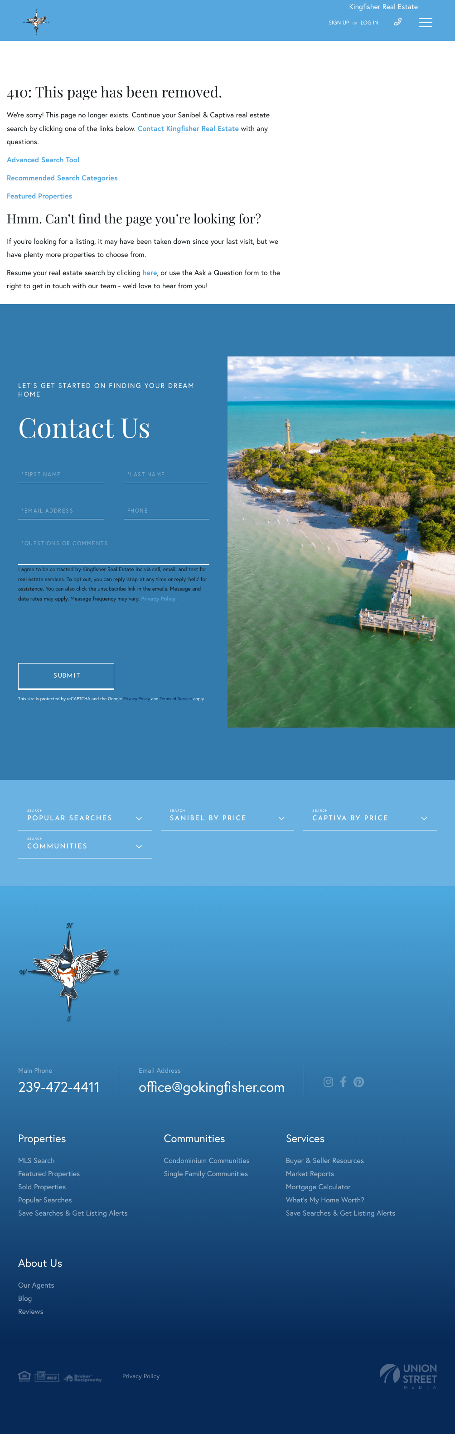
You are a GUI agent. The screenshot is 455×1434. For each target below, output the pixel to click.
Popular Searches (69, 818)
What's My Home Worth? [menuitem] (325, 1200)
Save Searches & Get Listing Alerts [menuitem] (73, 1213)
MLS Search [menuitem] (36, 1160)
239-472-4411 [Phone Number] (59, 1086)
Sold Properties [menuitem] (42, 1187)
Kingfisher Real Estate (383, 6)
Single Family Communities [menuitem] (206, 1173)
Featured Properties (39, 196)
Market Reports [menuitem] (310, 1173)
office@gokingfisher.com (212, 1086)
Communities (57, 846)
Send (66, 676)
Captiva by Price (350, 818)
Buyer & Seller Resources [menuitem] (325, 1160)
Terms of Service (176, 699)
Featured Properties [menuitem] (49, 1173)
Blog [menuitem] (25, 1298)
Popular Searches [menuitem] (45, 1200)
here (149, 272)
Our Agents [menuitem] (36, 1285)
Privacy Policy (158, 599)
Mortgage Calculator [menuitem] (318, 1187)
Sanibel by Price (208, 818)
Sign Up (339, 22)
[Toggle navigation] (425, 22)
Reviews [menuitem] (31, 1311)
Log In (369, 22)
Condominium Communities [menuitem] (207, 1160)
